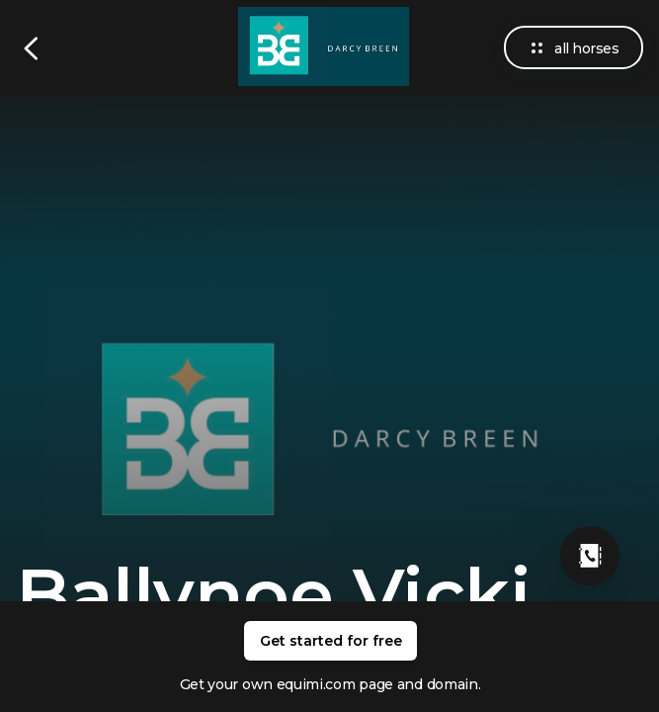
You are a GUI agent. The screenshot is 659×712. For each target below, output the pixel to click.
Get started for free (331, 641)
